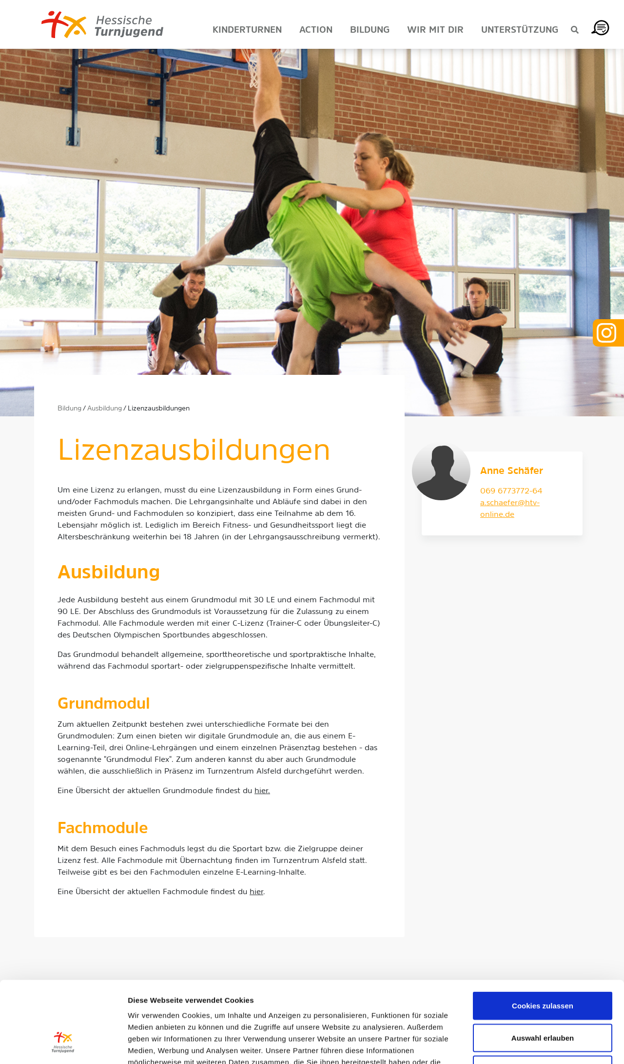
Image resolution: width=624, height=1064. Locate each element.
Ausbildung (104, 409)
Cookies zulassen (542, 936)
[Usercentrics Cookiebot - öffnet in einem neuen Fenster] (63, 1045)
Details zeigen (518, 1045)
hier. (262, 791)
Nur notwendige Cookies (542, 1000)
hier (256, 892)
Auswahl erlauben (542, 968)
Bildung (69, 409)
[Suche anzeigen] (575, 30)
